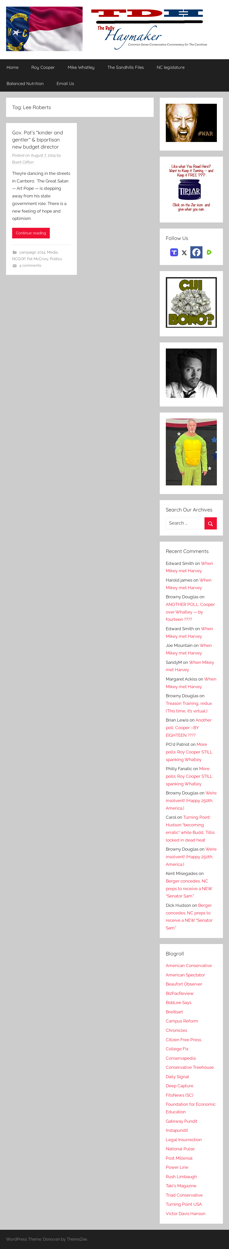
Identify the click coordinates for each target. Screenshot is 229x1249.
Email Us (65, 83)
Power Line (177, 1167)
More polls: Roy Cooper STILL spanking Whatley (189, 752)
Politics (56, 259)
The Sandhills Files (125, 67)
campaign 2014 (32, 252)
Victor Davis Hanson (185, 1213)
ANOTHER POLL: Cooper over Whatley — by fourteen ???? (190, 612)
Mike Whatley (81, 67)
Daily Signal (177, 1076)
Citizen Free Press (183, 1039)
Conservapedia (181, 1058)
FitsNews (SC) (179, 1095)
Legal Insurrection (183, 1139)
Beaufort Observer (184, 984)
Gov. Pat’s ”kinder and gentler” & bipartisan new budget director (37, 139)
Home (12, 67)
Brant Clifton (23, 162)
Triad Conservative (184, 1195)
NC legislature (171, 67)
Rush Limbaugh (181, 1176)
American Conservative (189, 965)
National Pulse (180, 1148)
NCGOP (18, 259)
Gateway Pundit (181, 1121)
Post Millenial (179, 1158)
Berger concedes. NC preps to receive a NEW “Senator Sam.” (189, 888)
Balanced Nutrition (25, 83)
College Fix (177, 1048)
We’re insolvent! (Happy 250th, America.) (191, 801)
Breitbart (174, 1011)
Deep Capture (179, 1085)
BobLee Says (178, 1002)
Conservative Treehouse (190, 1067)
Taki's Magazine (181, 1185)
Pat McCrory (37, 259)
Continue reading (31, 233)
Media (52, 252)
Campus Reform (182, 1021)
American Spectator (185, 974)
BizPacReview (180, 993)
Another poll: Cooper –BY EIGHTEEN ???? (188, 728)
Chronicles (176, 1030)
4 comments (30, 265)
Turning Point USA (184, 1204)
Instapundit (177, 1130)
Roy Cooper (43, 67)
